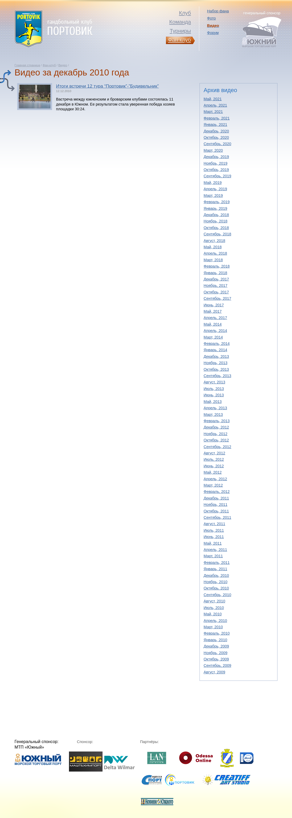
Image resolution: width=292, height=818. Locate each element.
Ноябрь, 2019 (216, 163)
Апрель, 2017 (215, 318)
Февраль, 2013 (217, 421)
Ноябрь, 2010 (216, 582)
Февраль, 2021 (217, 118)
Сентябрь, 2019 (217, 176)
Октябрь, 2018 (216, 228)
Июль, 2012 (214, 459)
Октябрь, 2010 (216, 588)
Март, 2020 (213, 150)
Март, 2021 (213, 112)
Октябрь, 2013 (216, 369)
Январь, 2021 (215, 124)
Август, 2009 (214, 672)
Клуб (185, 13)
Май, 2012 (213, 472)
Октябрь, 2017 (216, 292)
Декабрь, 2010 (216, 575)
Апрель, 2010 (215, 621)
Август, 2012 (214, 453)
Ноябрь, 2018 (216, 221)
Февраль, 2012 (217, 491)
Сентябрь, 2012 (217, 447)
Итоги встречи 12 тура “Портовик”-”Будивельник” (107, 86)
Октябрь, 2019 (216, 170)
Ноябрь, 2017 (216, 285)
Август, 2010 (214, 601)
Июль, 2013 (214, 389)
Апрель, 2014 (215, 331)
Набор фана (218, 11)
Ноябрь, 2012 (216, 434)
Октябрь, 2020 (216, 137)
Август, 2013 (214, 382)
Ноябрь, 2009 (216, 653)
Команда (180, 22)
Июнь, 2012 (214, 466)
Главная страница (27, 65)
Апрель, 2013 (215, 408)
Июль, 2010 (214, 608)
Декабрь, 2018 (216, 215)
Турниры (180, 31)
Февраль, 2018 (217, 266)
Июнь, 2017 (214, 305)
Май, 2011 (213, 543)
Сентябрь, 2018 (217, 234)
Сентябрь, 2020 (217, 144)
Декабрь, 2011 (216, 498)
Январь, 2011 (215, 569)
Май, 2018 (213, 247)
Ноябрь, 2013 (216, 363)
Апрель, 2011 (215, 550)
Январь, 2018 (215, 273)
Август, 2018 (214, 241)
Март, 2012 (213, 485)
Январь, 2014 (215, 350)
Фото (211, 18)
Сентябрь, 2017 (217, 298)
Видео (62, 65)
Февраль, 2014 (217, 343)
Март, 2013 (213, 414)
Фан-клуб (49, 65)
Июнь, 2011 (214, 537)
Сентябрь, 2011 (217, 517)
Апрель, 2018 (215, 253)
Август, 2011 (214, 524)
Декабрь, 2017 (216, 279)
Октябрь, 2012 (216, 440)
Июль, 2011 (214, 530)
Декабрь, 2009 (216, 646)
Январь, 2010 (215, 640)
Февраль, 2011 (217, 562)
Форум (213, 33)
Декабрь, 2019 (216, 157)
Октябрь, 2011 (216, 511)
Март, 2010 (213, 627)
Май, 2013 (213, 402)
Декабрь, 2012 (216, 427)
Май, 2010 (213, 614)
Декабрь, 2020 (216, 131)
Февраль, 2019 (217, 202)
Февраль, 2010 (217, 633)
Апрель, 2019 (215, 189)
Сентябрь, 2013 (217, 376)
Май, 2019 (213, 182)
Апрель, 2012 (215, 479)
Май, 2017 (213, 311)
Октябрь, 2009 (216, 659)
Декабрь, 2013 (216, 356)
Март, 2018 (213, 260)
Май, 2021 (213, 99)
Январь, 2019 (215, 208)
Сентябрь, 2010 (217, 595)
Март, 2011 (213, 556)
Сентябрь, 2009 (217, 665)
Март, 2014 (213, 337)
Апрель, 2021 (215, 105)
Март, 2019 (213, 195)
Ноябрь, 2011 (216, 504)
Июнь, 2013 (214, 395)
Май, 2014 (213, 324)
